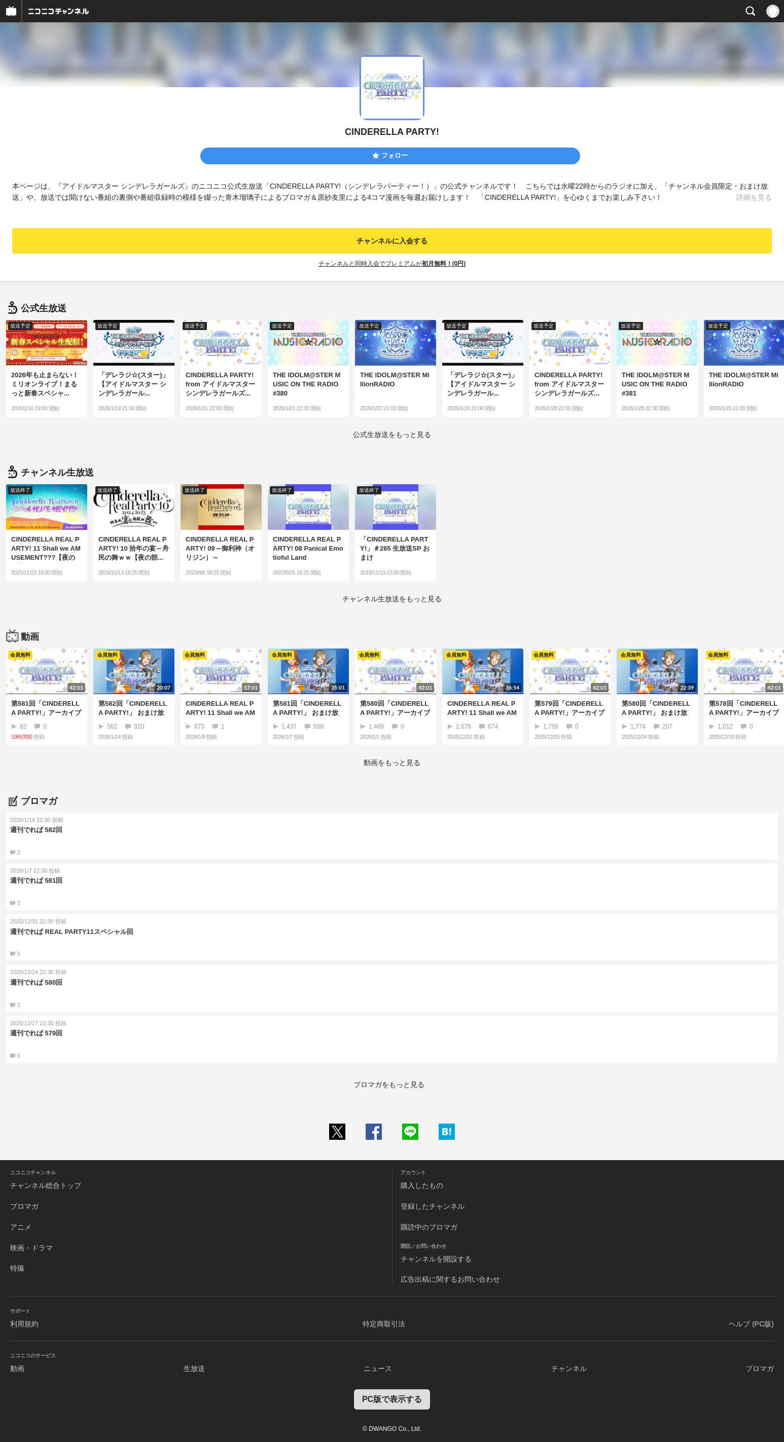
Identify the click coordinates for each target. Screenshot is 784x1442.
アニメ (20, 1227)
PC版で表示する (392, 1399)
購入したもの (422, 1185)
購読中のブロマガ (429, 1227)
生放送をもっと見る (392, 434)
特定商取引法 (384, 1324)
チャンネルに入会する (392, 241)
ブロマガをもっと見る (388, 1084)
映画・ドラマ (31, 1248)
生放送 (194, 1368)
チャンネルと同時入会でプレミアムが (392, 263)
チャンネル (569, 1368)
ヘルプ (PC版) (751, 1324)
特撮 (17, 1268)
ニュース (378, 1368)
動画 (17, 1368)
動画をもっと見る (392, 763)
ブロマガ (24, 1206)
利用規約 (24, 1324)
